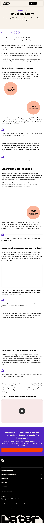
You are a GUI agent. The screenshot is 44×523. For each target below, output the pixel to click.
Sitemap (3, 503)
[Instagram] (2, 499)
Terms (8, 503)
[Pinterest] (18, 499)
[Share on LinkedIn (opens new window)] (11, 32)
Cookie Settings (22, 503)
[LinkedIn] (9, 499)
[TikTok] (5, 499)
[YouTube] (12, 499)
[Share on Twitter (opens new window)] (7, 32)
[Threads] (15, 499)
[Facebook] (22, 499)
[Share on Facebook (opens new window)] (2, 32)
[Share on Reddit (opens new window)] (19, 32)
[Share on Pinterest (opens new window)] (15, 32)
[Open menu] (41, 3)
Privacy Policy (14, 503)
